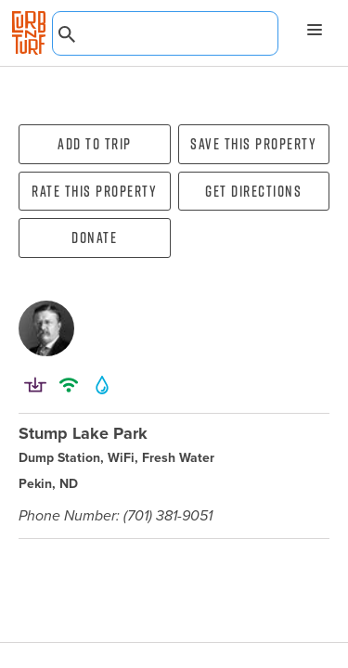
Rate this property (94, 191)
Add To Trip (95, 144)
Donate (94, 237)
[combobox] (165, 33)
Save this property (253, 144)
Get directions (253, 191)
